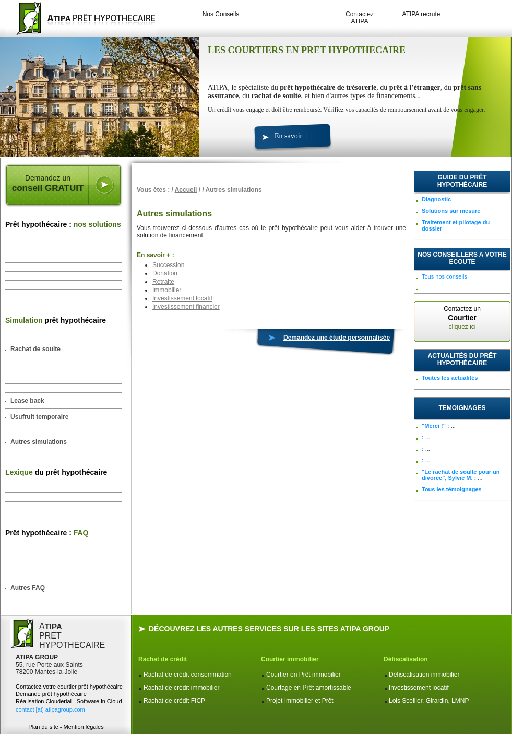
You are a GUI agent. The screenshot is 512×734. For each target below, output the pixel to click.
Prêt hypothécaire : (63, 224)
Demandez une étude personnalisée (336, 337)
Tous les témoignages (452, 489)
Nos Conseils (221, 14)
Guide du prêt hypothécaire (462, 181)
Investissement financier (186, 306)
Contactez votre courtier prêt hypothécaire (69, 686)
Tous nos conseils (444, 276)
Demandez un (48, 184)
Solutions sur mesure (451, 211)
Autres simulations (38, 442)
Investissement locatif (182, 298)
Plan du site (43, 727)
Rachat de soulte (35, 349)
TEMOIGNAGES (461, 408)
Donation (164, 273)
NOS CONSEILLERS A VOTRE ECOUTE (462, 258)
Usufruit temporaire (39, 416)
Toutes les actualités (450, 378)
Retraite (163, 281)
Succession (168, 265)
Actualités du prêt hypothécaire (462, 359)
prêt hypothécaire (55, 320)
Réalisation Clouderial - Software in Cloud (69, 701)
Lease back (27, 400)
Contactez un (462, 317)
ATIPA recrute (421, 14)
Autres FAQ (27, 588)
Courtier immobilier (290, 659)
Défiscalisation (406, 659)
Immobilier (166, 290)
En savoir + (291, 136)
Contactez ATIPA (360, 17)
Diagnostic (436, 199)
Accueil (186, 190)
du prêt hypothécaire (56, 472)
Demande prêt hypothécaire (51, 694)
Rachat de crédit (162, 659)
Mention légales (84, 727)
